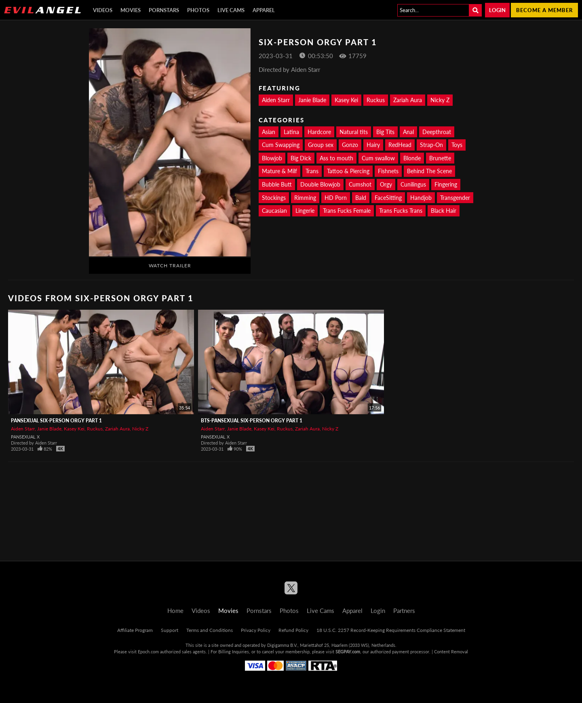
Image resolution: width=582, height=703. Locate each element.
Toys (456, 144)
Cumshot (360, 184)
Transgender (455, 197)
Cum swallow (378, 158)
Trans (312, 171)
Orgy (386, 184)
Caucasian (274, 210)
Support (169, 630)
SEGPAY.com (347, 651)
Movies (130, 10)
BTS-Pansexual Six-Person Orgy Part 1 (251, 421)
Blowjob (272, 158)
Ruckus (376, 100)
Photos (198, 10)
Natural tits (354, 131)
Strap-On (431, 144)
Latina (291, 131)
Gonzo (350, 144)
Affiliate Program (135, 630)
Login (497, 10)
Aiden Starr (276, 100)
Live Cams (231, 10)
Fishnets (388, 171)
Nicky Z (439, 100)
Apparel (264, 10)
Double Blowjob (320, 184)
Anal (408, 131)
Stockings (274, 197)
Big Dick (301, 158)
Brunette (440, 158)
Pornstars (164, 10)
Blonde (412, 158)
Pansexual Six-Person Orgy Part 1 (56, 421)
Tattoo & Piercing (348, 171)
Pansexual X (25, 436)
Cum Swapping (280, 144)
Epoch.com (148, 651)
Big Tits (385, 131)
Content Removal (451, 651)
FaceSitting (388, 197)
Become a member (544, 10)
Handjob (421, 197)
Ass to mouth (336, 158)
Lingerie (304, 210)
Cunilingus (413, 184)
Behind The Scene (429, 171)
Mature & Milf (279, 171)
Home (175, 610)
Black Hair (443, 210)
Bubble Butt (277, 184)
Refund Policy (293, 630)
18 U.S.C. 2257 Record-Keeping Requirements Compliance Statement (390, 630)
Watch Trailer (170, 265)
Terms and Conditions (209, 630)
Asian (268, 131)
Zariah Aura (407, 100)
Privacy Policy (255, 630)
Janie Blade (312, 100)
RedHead (399, 144)
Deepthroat (436, 131)
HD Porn (336, 197)
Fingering (445, 184)
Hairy (373, 144)
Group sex (320, 144)
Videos (102, 10)
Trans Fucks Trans (400, 210)
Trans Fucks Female (347, 210)
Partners (404, 610)
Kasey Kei (346, 100)
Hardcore (319, 131)
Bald (360, 197)
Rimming (305, 197)
